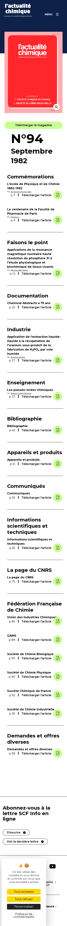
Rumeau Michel (18, 357)
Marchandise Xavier (19, 270)
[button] (33, 125)
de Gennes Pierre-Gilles (21, 192)
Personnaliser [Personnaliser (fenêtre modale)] (24, 906)
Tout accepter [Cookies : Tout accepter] (24, 891)
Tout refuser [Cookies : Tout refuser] (24, 899)
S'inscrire (14, 832)
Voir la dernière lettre (23, 841)
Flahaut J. (15, 217)
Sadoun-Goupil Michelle (21, 393)
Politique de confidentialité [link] (23, 915)
